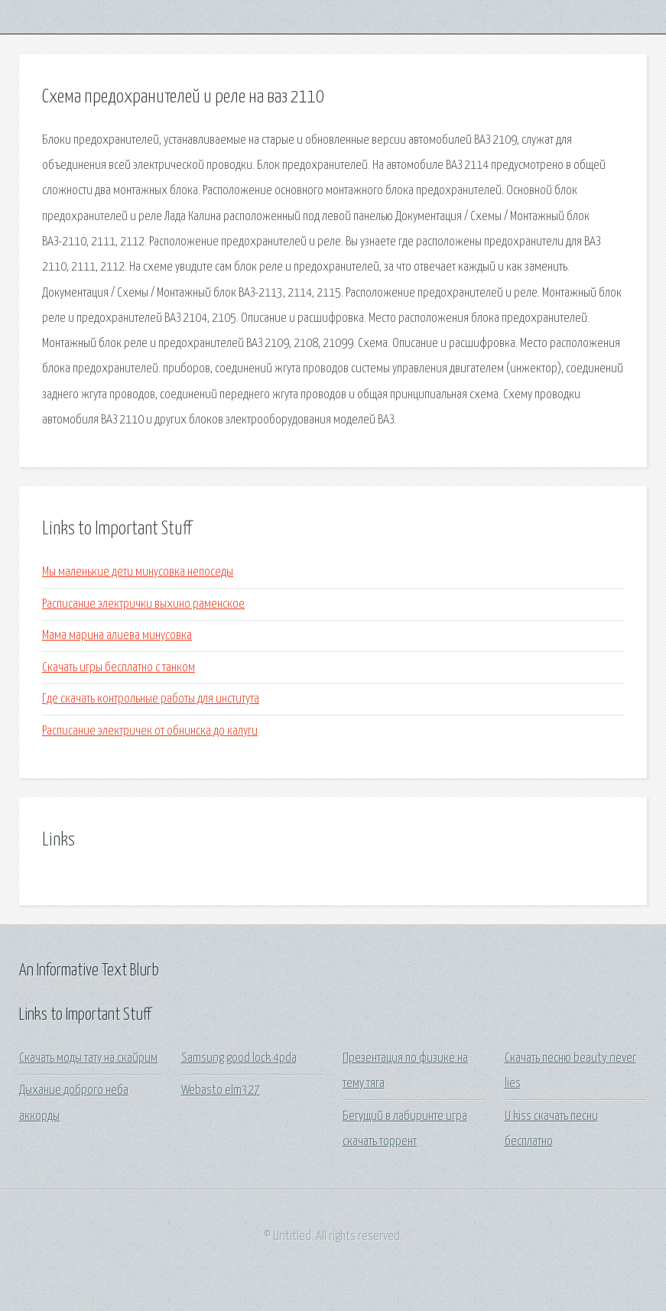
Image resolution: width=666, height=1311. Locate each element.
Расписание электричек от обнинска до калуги (150, 731)
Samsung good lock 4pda (239, 1058)
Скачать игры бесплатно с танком (118, 667)
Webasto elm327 (220, 1090)
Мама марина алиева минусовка (117, 635)
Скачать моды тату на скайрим (88, 1058)
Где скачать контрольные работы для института (150, 699)
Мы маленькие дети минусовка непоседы (137, 572)
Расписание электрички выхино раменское (143, 604)
